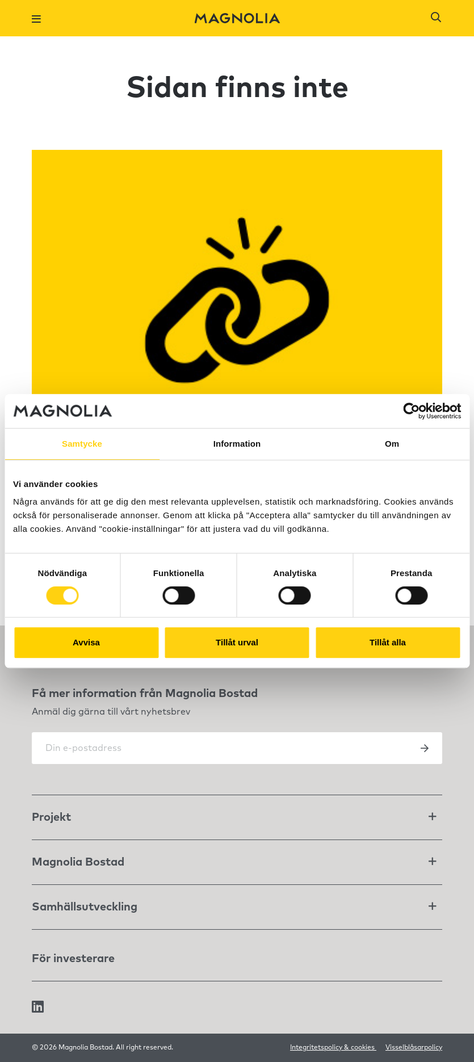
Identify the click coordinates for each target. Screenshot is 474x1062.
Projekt (51, 817)
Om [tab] (392, 443)
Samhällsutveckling (84, 907)
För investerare (73, 958)
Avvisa (86, 642)
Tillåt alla (388, 642)
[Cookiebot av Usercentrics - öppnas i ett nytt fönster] (411, 410)
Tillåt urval (237, 642)
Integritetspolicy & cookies (333, 1047)
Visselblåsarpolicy (413, 1047)
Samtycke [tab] (82, 443)
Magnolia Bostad (78, 862)
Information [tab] (237, 443)
